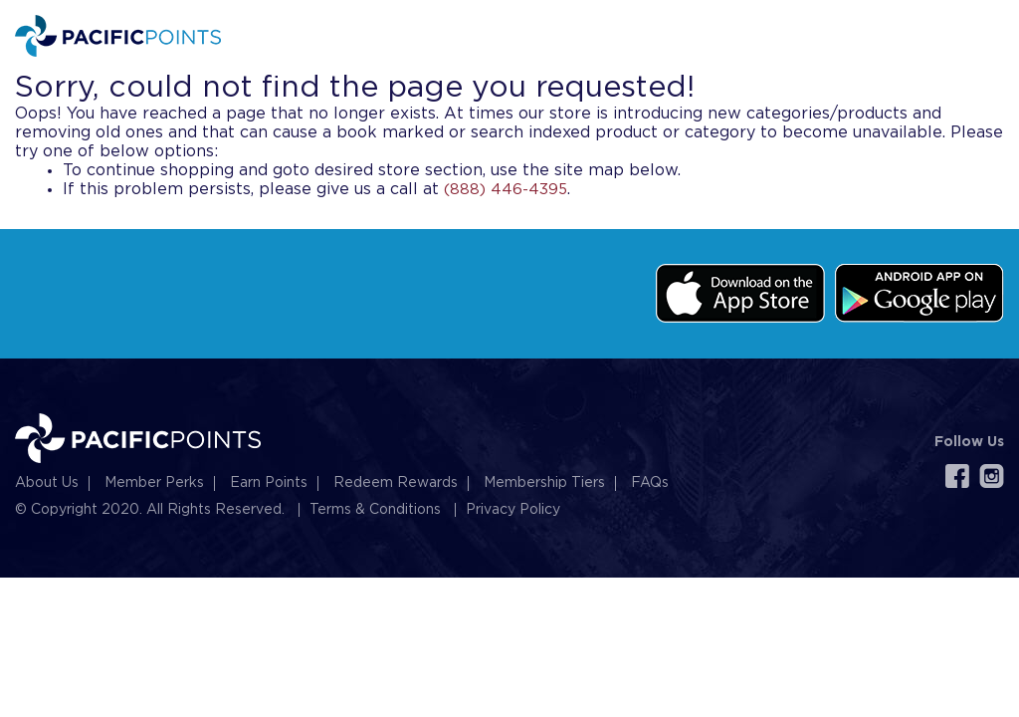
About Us (47, 483)
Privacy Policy (513, 510)
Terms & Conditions (375, 510)
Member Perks (154, 483)
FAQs (650, 483)
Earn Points (268, 483)
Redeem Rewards (395, 483)
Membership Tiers (544, 483)
